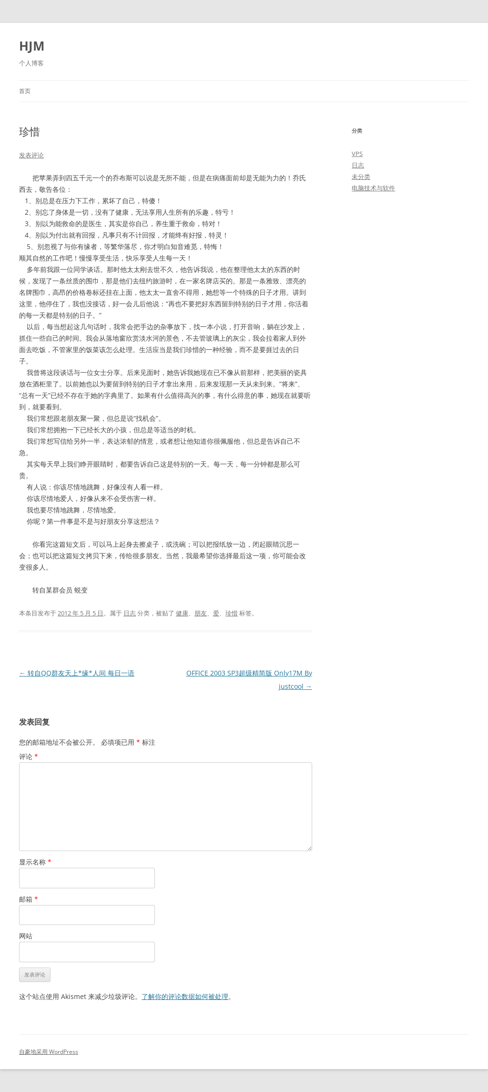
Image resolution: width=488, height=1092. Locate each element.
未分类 (361, 176)
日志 (129, 613)
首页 (24, 91)
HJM (32, 45)
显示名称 (35, 861)
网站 (25, 935)
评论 (28, 756)
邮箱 (28, 899)
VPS (357, 153)
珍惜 (231, 613)
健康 (182, 613)
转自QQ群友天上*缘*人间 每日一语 (76, 672)
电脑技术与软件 (373, 188)
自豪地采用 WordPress (48, 1052)
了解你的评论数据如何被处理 (185, 996)
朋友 (200, 613)
